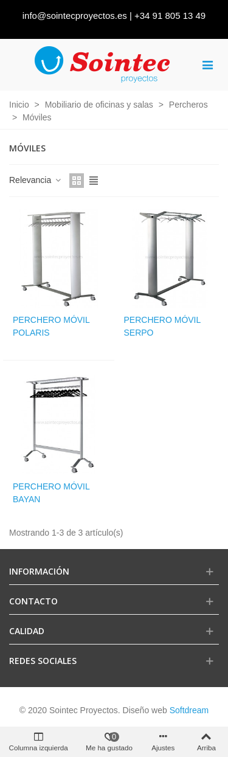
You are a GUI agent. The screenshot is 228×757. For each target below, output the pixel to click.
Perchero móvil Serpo (162, 326)
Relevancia (35, 180)
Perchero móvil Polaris (51, 326)
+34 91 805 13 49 (170, 15)
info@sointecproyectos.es (74, 15)
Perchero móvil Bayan (51, 493)
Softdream (189, 710)
